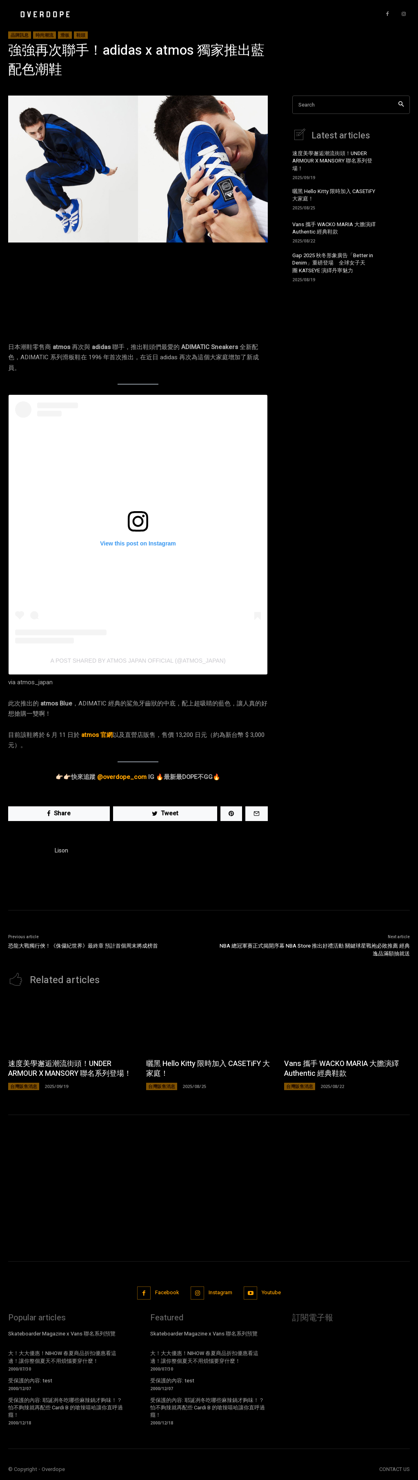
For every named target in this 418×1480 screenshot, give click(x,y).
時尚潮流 (44, 35)
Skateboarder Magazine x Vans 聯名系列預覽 (62, 1333)
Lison (61, 850)
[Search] (401, 105)
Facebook (166, 1293)
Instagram (220, 1293)
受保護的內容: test (30, 1380)
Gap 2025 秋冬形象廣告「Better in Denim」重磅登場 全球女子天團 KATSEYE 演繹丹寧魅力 (332, 262)
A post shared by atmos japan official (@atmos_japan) (137, 660)
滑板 (65, 35)
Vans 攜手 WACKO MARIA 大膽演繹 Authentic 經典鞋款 (334, 228)
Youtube (272, 1293)
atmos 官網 (97, 734)
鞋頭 (81, 35)
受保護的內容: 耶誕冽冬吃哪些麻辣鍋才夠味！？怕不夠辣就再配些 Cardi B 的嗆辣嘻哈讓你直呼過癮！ (65, 1407)
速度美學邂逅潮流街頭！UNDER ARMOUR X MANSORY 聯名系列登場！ (332, 160)
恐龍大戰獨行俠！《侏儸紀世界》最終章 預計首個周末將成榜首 (83, 946)
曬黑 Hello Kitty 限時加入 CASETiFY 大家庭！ (333, 195)
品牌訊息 (19, 35)
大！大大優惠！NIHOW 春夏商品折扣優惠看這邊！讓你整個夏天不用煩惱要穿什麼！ (62, 1356)
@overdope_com (122, 776)
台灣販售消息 (23, 1086)
